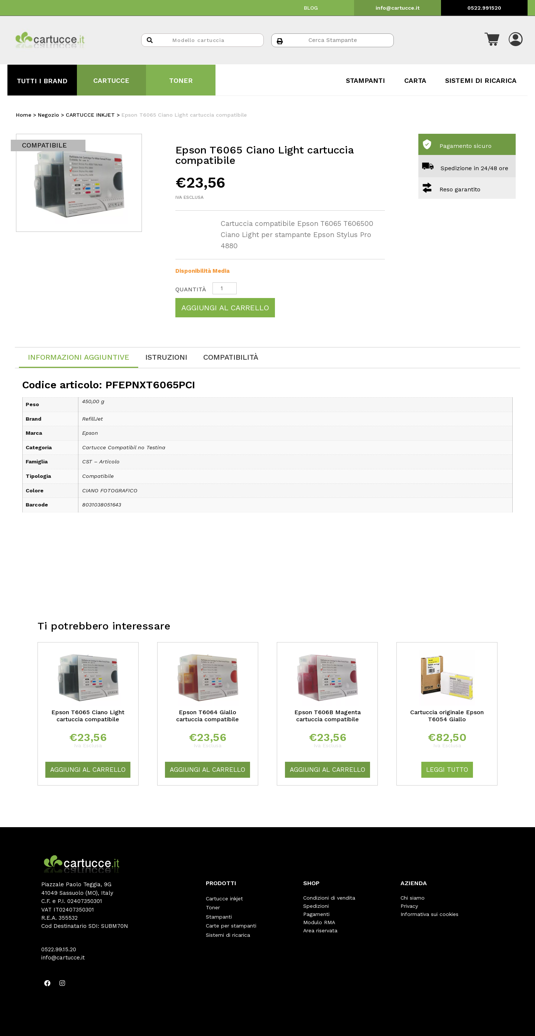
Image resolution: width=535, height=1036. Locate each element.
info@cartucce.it (397, 8)
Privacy (409, 906)
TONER (181, 80)
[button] (491, 40)
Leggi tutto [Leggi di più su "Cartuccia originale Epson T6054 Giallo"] (447, 769)
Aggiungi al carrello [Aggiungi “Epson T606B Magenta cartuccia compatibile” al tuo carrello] (327, 769)
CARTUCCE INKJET (90, 115)
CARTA (415, 80)
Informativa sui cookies (429, 914)
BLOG (311, 8)
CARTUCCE (111, 80)
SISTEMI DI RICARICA (480, 80)
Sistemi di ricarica (228, 930)
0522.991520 (484, 8)
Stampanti (219, 914)
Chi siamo (413, 898)
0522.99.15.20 (58, 949)
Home (23, 115)
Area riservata (320, 930)
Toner (213, 906)
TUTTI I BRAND (42, 81)
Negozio (48, 115)
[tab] (78, 357)
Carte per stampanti (231, 922)
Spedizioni (316, 906)
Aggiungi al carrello (225, 307)
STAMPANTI (365, 80)
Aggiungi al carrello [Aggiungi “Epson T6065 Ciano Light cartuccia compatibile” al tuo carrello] (88, 769)
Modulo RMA (319, 922)
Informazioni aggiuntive (78, 357)
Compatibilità (230, 357)
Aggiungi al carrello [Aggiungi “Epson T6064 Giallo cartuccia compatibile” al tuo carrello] (207, 769)
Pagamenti (316, 914)
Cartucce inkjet (224, 898)
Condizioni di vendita (329, 898)
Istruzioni (166, 357)
